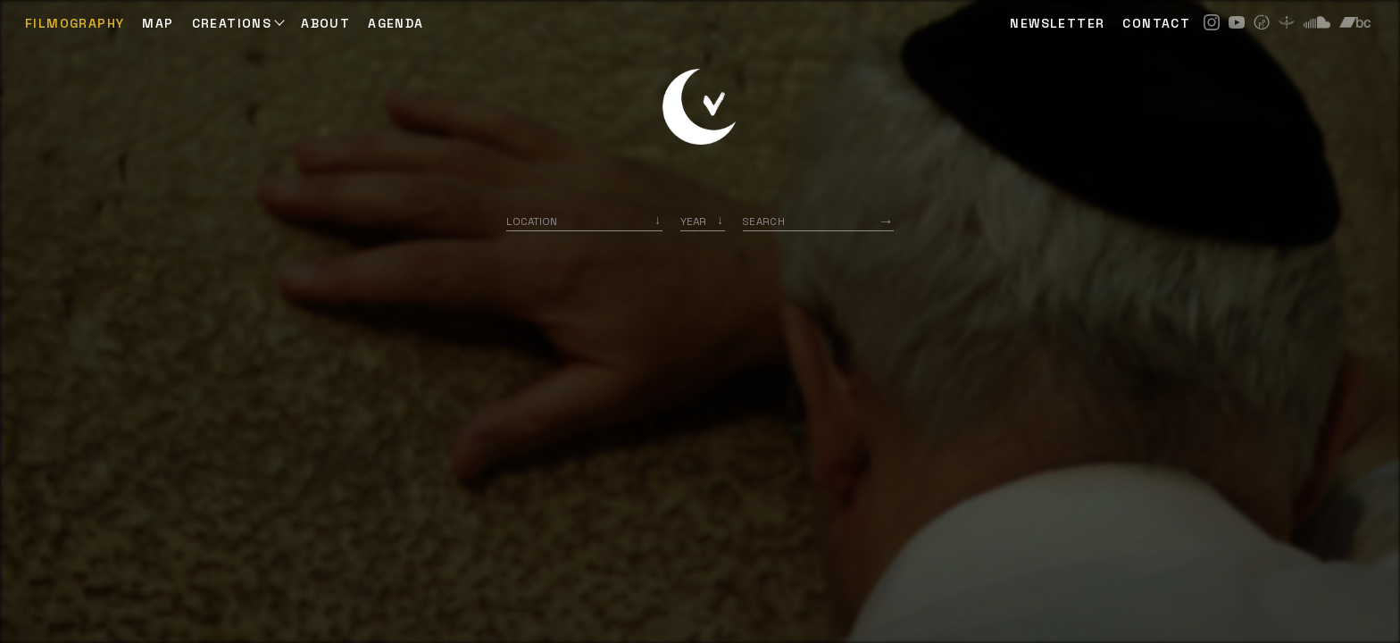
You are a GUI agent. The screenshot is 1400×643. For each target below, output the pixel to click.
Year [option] (693, 221)
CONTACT (1156, 23)
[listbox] (702, 221)
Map (157, 23)
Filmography (74, 23)
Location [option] (531, 221)
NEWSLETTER (1057, 23)
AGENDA (395, 23)
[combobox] (584, 221)
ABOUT (325, 23)
